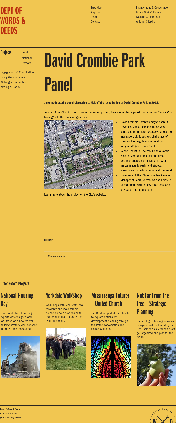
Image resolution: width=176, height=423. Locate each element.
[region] (18, 22)
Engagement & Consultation (152, 8)
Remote (26, 63)
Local (25, 52)
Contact (95, 22)
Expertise (96, 8)
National (27, 58)
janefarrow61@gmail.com (11, 418)
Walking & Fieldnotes (148, 17)
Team (94, 17)
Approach (96, 12)
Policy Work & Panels (148, 12)
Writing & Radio (145, 22)
